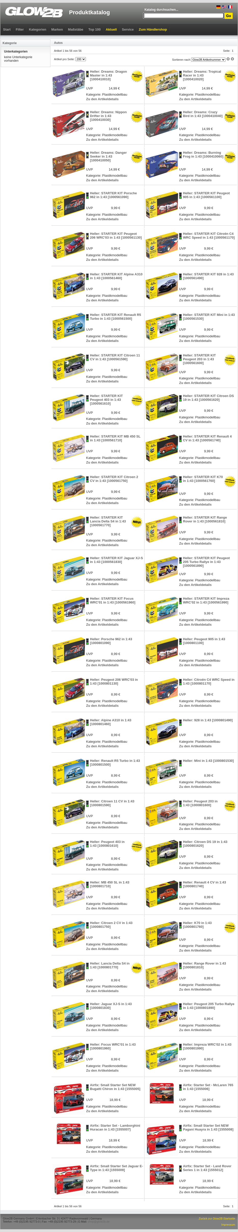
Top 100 (94, 29)
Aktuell (111, 29)
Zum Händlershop (153, 29)
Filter (20, 29)
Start (7, 29)
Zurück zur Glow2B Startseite (217, 1218)
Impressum (228, 1224)
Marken (57, 29)
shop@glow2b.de (98, 1221)
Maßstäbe (75, 29)
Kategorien (37, 29)
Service (128, 29)
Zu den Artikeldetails (102, 99)
